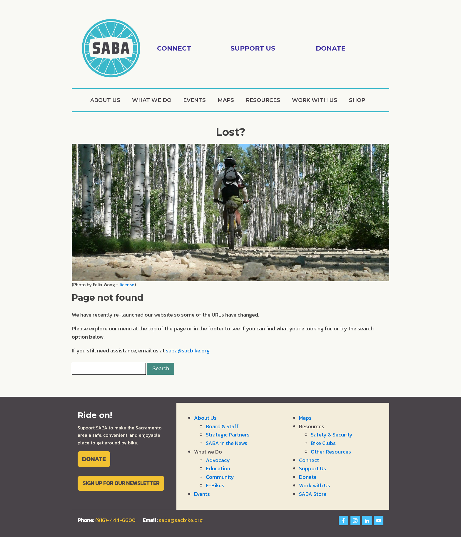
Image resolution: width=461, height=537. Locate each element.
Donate (308, 477)
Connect (309, 460)
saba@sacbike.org (188, 350)
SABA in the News (226, 443)
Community (220, 477)
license (127, 284)
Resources (263, 100)
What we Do (151, 100)
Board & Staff (222, 426)
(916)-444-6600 (115, 520)
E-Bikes (215, 485)
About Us (105, 100)
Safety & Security (332, 435)
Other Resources (331, 452)
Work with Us (314, 100)
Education (218, 468)
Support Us (312, 468)
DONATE (94, 459)
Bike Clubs (323, 443)
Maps (226, 100)
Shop (357, 100)
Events (194, 100)
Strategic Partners (228, 435)
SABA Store (313, 494)
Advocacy (218, 460)
